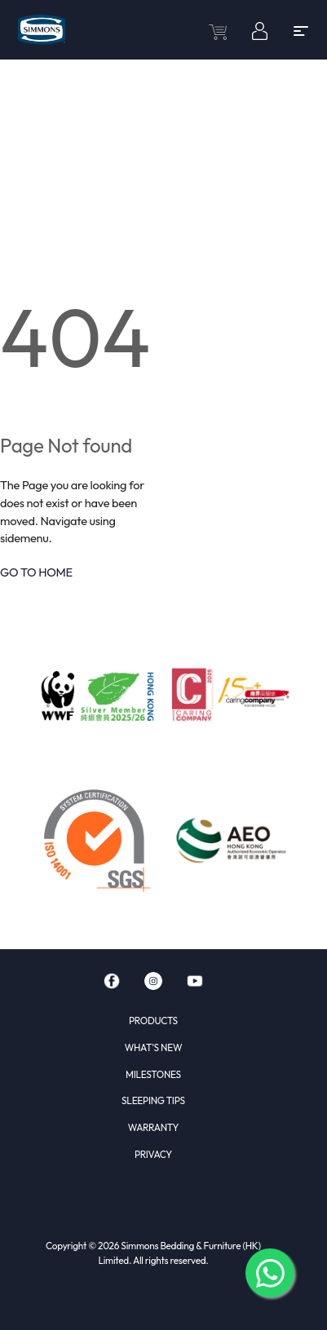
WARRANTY (153, 1127)
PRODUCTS (153, 1020)
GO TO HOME (36, 572)
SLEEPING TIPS (153, 1100)
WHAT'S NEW (154, 1047)
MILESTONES (153, 1074)
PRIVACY (153, 1154)
